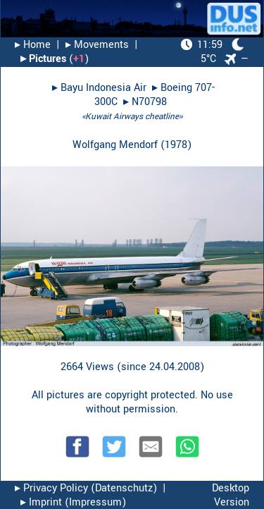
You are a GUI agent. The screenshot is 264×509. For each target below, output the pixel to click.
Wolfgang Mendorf (115, 144)
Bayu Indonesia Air (103, 87)
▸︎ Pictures (43, 58)
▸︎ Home (33, 44)
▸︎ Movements (97, 44)
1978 (176, 144)
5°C (212, 51)
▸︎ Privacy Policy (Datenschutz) (86, 488)
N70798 (149, 101)
